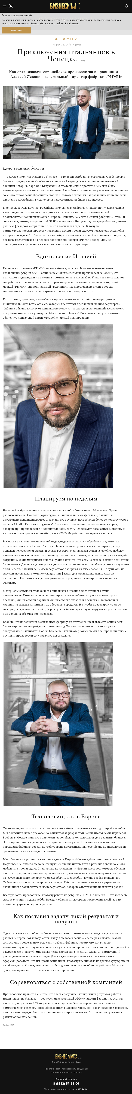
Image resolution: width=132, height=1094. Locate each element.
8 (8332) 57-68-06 (66, 1084)
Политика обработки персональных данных (66, 1068)
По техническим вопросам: (66, 1089)
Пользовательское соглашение (66, 1072)
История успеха (66, 39)
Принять (16, 30)
